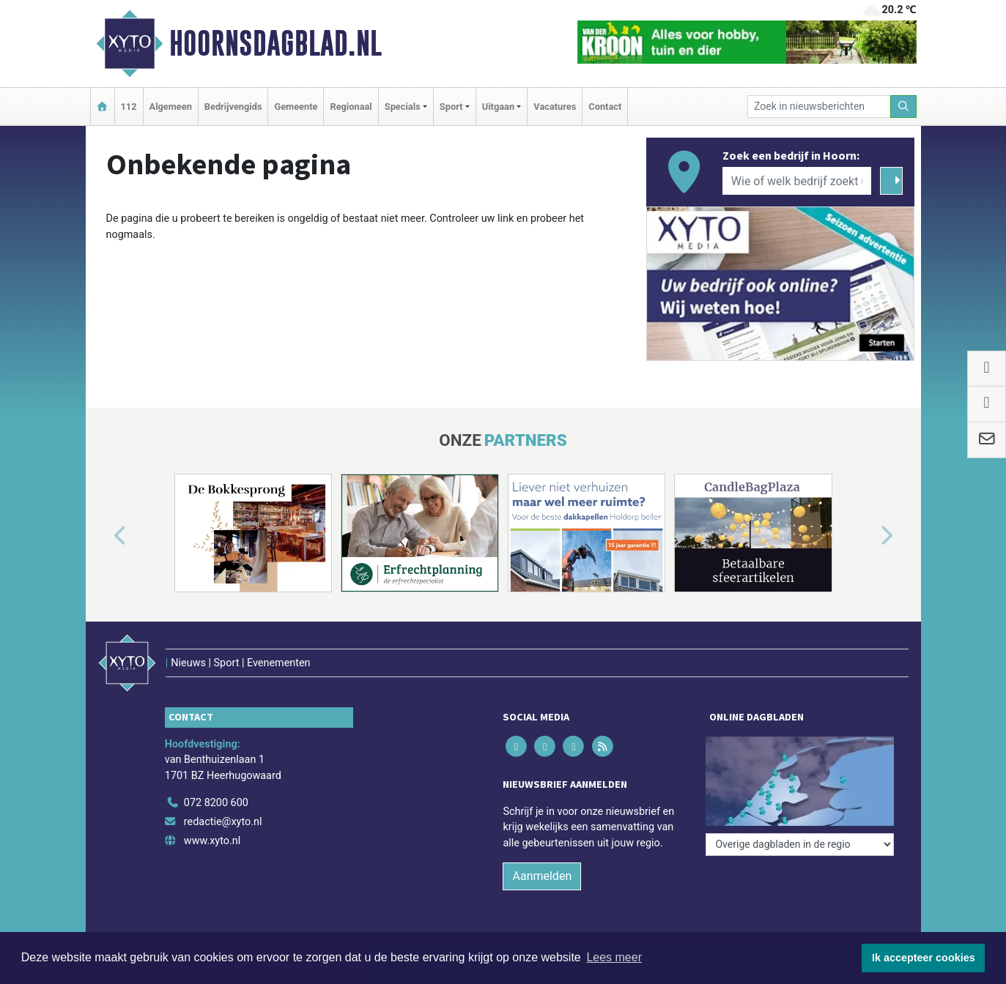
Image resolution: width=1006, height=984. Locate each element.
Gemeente (295, 106)
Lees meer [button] (614, 957)
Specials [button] (403, 106)
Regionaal (350, 106)
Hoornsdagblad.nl (275, 43)
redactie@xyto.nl (223, 822)
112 (129, 106)
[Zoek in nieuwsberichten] (819, 106)
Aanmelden (542, 876)
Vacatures (554, 106)
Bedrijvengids (233, 106)
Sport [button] (451, 106)
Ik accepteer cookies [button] (923, 957)
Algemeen (170, 106)
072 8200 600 (216, 803)
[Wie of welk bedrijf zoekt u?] (797, 181)
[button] (103, 536)
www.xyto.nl (212, 841)
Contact (604, 106)
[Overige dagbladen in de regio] (800, 844)
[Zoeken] (903, 106)
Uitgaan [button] (498, 106)
